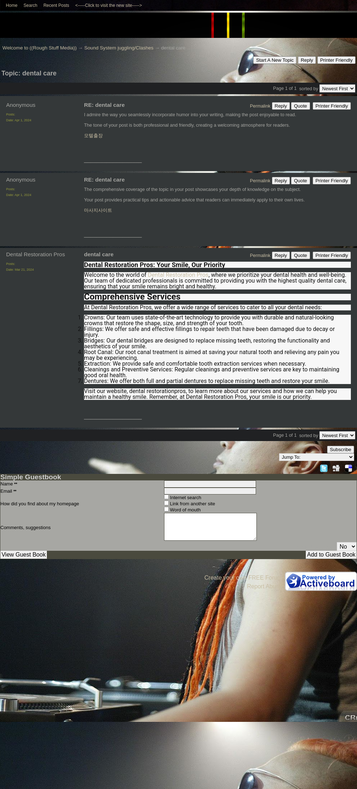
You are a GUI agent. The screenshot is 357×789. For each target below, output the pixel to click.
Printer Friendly (336, 60)
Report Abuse (264, 586)
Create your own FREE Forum (243, 578)
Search (30, 5)
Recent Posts (56, 5)
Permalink (260, 106)
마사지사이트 (98, 210)
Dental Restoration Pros (178, 274)
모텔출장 (93, 135)
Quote (300, 106)
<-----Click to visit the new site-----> (108, 5)
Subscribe (340, 449)
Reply (307, 60)
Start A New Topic (275, 60)
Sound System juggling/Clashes (119, 48)
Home (11, 5)
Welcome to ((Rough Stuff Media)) (40, 48)
